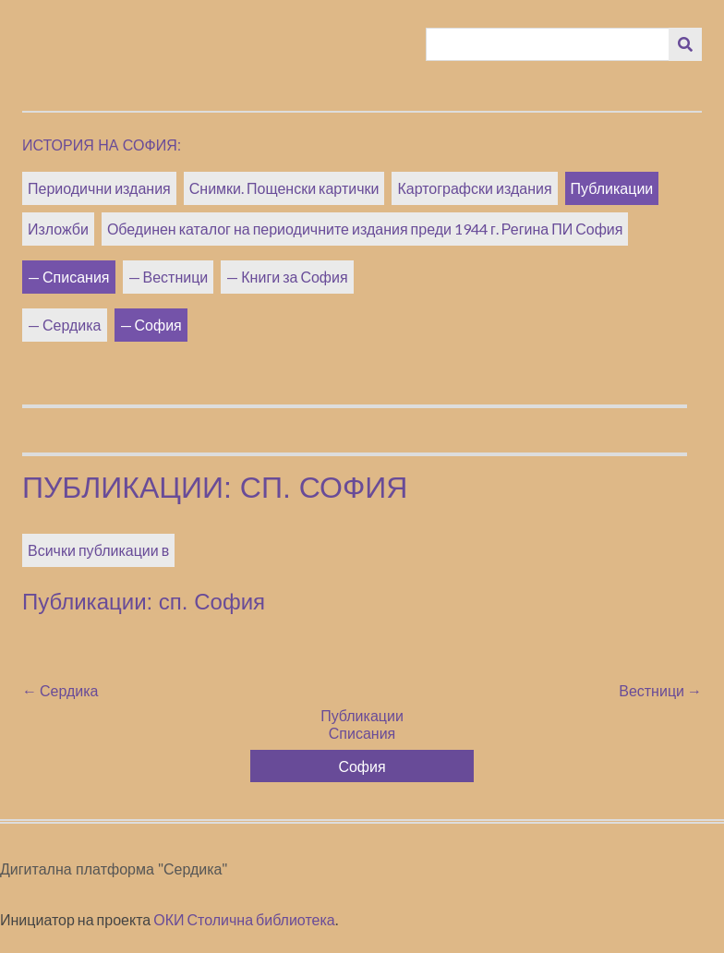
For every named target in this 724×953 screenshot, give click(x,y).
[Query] (548, 44)
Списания (76, 276)
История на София (99, 145)
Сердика (72, 324)
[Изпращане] (685, 44)
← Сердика (60, 690)
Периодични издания (99, 188)
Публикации (612, 188)
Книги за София (294, 276)
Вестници (176, 276)
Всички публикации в (98, 550)
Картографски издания (474, 188)
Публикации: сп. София (214, 487)
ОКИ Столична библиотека (244, 919)
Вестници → (660, 690)
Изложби (58, 228)
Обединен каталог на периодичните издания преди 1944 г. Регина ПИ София (365, 228)
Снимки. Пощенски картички (284, 188)
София (158, 324)
